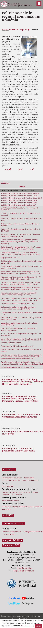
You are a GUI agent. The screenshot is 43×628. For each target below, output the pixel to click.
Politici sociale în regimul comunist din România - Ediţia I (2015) (21, 198)
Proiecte (22, 187)
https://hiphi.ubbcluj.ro (23, 571)
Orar (24, 480)
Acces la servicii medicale (11, 501)
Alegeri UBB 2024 (12, 540)
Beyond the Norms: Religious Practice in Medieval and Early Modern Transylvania (21, 267)
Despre (5, 30)
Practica (19, 495)
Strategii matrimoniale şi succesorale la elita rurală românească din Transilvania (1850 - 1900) (18, 294)
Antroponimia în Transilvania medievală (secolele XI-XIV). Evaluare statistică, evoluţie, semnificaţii (21, 278)
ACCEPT (38, 626)
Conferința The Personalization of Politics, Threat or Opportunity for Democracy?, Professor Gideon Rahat (20, 398)
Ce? (32, 169)
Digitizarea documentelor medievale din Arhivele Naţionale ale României (21, 262)
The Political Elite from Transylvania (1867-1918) (18, 304)
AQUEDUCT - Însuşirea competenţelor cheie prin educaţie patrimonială (21, 335)
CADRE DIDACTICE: (13, 523)
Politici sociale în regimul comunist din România (17, 190)
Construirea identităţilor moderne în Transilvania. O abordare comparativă (19, 329)
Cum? (20, 169)
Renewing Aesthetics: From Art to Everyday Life (17, 367)
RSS (17, 545)
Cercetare (5, 183)
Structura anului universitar (12, 478)
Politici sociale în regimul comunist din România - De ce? (19, 200)
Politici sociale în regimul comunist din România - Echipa (19, 196)
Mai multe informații (27, 626)
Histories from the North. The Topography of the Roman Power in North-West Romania (21, 235)
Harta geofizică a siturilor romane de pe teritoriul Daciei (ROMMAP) (20, 230)
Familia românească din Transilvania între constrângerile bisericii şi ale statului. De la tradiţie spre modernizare (21, 283)
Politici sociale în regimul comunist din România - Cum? (19, 203)
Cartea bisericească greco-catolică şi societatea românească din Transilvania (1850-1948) (18, 308)
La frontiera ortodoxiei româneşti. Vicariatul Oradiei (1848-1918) (22, 313)
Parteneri (13, 30)
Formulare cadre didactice (11, 532)
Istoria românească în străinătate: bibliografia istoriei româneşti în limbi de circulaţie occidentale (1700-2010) (20, 273)
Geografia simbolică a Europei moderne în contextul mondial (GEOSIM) (19, 324)
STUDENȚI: (9, 469)
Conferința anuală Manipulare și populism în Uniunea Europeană (18, 449)
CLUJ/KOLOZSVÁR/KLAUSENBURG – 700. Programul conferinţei (19, 209)
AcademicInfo (34, 480)
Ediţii (27, 30)
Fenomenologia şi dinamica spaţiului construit (17, 346)
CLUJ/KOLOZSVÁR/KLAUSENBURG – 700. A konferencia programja (20, 214)
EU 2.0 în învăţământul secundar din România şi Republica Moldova (21, 350)
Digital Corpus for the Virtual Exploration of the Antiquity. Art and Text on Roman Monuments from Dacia (21, 248)
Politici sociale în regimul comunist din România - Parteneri (20, 193)
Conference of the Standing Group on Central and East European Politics (21, 415)
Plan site (8, 545)
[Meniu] (38, 3)
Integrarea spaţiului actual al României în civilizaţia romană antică (21, 219)
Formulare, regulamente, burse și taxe (16, 492)
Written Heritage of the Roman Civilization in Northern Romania (20, 225)
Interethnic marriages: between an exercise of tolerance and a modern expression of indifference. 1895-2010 (21, 289)
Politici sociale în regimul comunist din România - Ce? (18, 205)
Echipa (21, 30)
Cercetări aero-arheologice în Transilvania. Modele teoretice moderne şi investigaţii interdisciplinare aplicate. (21, 253)
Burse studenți (7, 486)
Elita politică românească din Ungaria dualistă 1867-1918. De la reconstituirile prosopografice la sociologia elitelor (21, 299)
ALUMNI (8, 515)
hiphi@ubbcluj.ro (24, 568)
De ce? (8, 169)
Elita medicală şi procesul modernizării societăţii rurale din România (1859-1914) (21, 319)
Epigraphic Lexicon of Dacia (10, 258)
